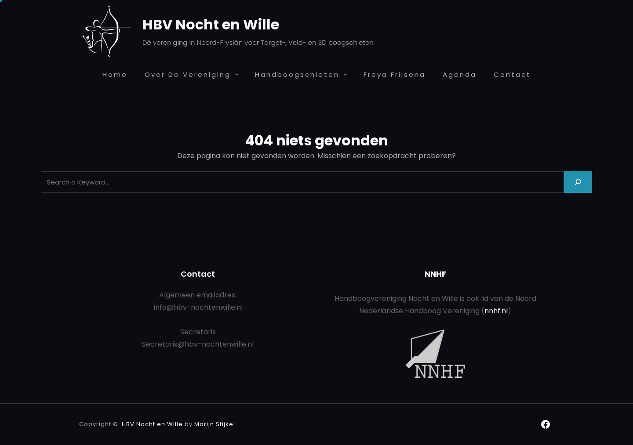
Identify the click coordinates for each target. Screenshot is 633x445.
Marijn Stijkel (214, 424)
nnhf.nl (496, 311)
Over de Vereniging (188, 74)
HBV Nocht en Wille (210, 24)
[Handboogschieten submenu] (345, 74)
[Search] (578, 182)
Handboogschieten (297, 74)
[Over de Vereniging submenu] (237, 74)
